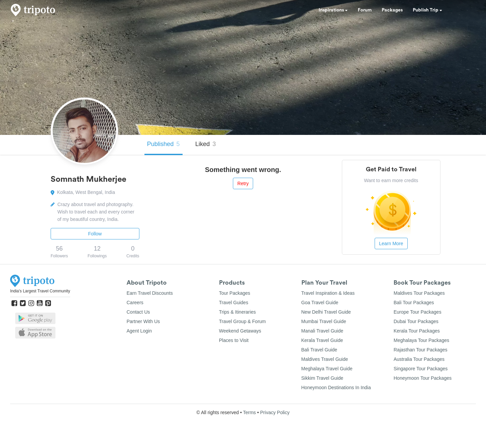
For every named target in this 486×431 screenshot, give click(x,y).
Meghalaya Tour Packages (421, 340)
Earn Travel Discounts (150, 293)
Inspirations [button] (333, 10)
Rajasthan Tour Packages (420, 349)
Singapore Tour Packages (421, 368)
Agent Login (139, 331)
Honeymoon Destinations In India (336, 387)
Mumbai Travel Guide (323, 321)
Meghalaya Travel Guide (327, 368)
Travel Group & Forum (242, 321)
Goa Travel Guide (320, 302)
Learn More (391, 243)
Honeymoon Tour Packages (423, 378)
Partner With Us (143, 321)
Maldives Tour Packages (419, 293)
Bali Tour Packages (414, 302)
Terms (249, 412)
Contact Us (138, 312)
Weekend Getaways (240, 331)
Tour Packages (234, 293)
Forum (365, 10)
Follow (95, 233)
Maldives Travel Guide (324, 359)
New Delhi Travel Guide (326, 312)
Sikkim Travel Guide (322, 378)
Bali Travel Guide (319, 349)
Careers (135, 302)
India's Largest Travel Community (40, 291)
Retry (242, 183)
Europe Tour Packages (417, 312)
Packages (392, 10)
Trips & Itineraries (237, 312)
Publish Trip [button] (427, 10)
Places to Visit (234, 340)
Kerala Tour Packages (417, 331)
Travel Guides (233, 302)
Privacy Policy (275, 412)
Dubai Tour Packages (416, 321)
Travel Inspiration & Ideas (328, 293)
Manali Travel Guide (322, 331)
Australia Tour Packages (419, 359)
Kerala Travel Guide (322, 340)
